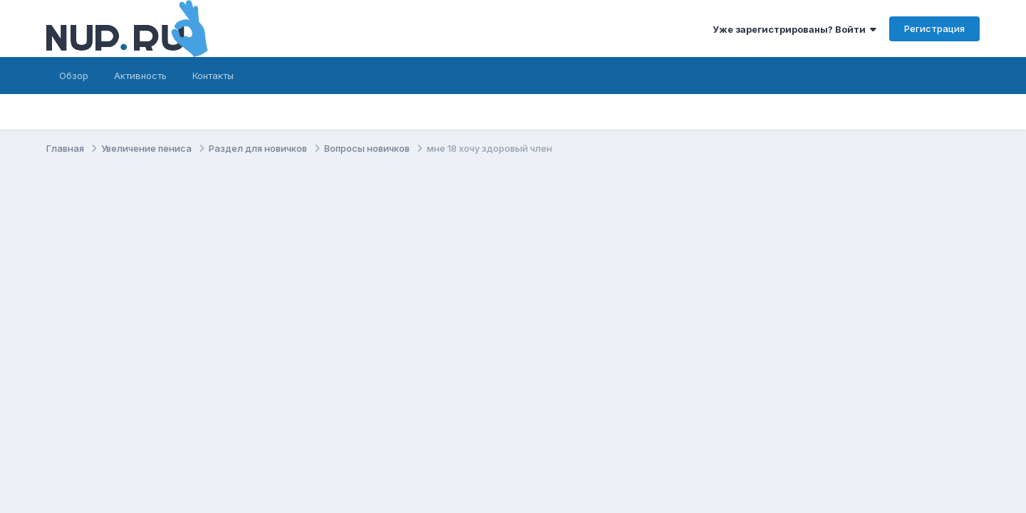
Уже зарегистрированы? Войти (794, 29)
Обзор (73, 75)
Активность (140, 75)
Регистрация (934, 28)
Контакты (213, 75)
